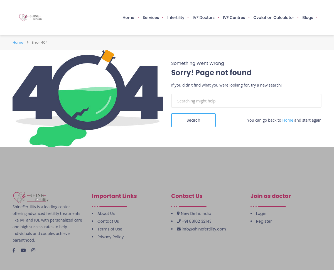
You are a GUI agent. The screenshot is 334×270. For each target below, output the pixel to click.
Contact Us (108, 221)
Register (264, 221)
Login (261, 213)
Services (151, 17)
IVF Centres (234, 17)
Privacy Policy (110, 237)
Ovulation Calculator (274, 17)
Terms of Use (109, 229)
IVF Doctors (204, 17)
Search (193, 120)
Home (128, 17)
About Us (106, 213)
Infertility (175, 17)
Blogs (308, 17)
